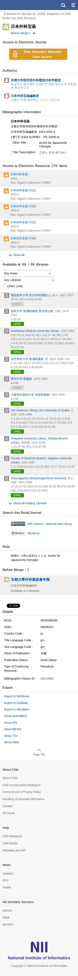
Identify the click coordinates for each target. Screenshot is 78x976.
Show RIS (10, 722)
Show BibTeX (12, 729)
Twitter (6, 887)
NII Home (8, 813)
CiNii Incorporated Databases (21, 785)
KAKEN (7, 910)
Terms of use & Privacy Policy (21, 792)
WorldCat (33, 533)
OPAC (17, 324)
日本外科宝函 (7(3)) (23, 222)
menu (73, 5)
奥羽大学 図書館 (21, 378)
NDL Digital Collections (25, 182)
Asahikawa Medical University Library (35, 330)
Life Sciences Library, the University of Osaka (40, 410)
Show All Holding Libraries (30, 503)
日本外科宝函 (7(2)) (23, 206)
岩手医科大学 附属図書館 (27, 359)
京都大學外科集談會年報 (30, 579)
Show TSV (11, 736)
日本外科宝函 (19, 174)
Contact (7, 806)
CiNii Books (9, 843)
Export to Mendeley (16, 709)
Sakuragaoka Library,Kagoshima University (38, 478)
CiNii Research (12, 836)
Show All (19, 255)
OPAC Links (12, 286)
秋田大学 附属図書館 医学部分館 (32, 311)
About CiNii (9, 778)
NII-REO (8, 924)
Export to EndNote (16, 703)
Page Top (39, 754)
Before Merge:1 (21, 33)
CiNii (18, 5)
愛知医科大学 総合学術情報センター (34, 295)
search (63, 5)
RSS (5, 880)
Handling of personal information (23, 799)
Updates (7, 873)
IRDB (5, 917)
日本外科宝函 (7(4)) (23, 238)
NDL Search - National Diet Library (49, 524)
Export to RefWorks (16, 696)
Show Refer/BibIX (15, 716)
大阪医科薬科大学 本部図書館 (30, 394)
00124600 (47, 678)
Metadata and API (14, 850)
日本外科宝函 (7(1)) (23, 190)
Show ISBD (11, 742)
